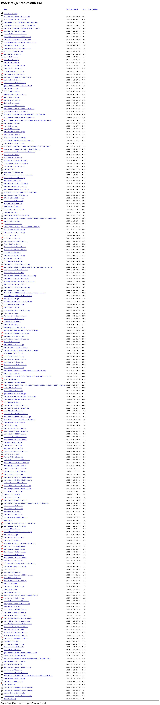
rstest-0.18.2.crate (12, 497)
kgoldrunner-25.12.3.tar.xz (15, 94)
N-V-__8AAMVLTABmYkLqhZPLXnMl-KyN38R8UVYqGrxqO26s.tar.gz (28, 120)
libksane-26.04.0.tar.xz (14, 368)
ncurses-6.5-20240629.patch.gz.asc (18, 687)
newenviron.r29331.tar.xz (14, 679)
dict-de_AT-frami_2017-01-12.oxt (17, 77)
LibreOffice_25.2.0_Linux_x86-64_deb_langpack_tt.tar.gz (27, 376)
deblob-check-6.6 (11, 212)
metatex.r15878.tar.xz (13, 670)
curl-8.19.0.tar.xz (12, 123)
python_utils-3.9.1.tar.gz (15, 471)
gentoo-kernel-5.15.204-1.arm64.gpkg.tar (21, 22)
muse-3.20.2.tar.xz (12, 373)
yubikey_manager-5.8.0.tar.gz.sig (18, 696)
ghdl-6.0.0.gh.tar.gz (12, 80)
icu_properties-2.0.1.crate (15, 440)
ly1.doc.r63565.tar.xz (13, 664)
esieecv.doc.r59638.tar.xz (15, 382)
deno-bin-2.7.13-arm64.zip (15, 31)
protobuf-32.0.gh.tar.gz (14, 71)
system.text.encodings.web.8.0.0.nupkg (20, 276)
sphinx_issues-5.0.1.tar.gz (15, 581)
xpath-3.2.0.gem (10, 584)
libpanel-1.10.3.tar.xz (13, 353)
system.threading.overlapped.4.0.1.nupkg (21, 350)
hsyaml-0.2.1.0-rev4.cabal (15, 656)
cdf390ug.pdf (9, 169)
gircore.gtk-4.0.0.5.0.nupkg (15, 161)
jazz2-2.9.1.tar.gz (12, 97)
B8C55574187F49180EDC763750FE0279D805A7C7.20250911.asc (27, 658)
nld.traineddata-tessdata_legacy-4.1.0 (20, 43)
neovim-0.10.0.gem (11, 454)
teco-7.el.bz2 (9, 569)
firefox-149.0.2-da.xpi (13, 261)
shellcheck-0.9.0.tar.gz (14, 319)
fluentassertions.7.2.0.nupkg (16, 163)
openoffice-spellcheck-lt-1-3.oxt (18, 296)
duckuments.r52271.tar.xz (14, 255)
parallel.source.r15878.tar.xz (16, 601)
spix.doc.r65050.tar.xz (13, 172)
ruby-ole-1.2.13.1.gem (13, 445)
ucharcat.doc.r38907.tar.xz (15, 359)
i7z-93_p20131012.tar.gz (14, 198)
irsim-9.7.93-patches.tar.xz (15, 632)
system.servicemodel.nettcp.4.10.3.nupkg (21, 330)
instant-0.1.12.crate (12, 650)
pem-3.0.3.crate (10, 589)
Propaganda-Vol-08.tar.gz (14, 178)
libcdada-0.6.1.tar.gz (13, 158)
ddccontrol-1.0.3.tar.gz (14, 345)
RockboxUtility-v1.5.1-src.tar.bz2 (18, 175)
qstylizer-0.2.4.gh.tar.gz (15, 546)
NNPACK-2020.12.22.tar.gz (14, 327)
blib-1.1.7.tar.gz (11, 235)
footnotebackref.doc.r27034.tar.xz (18, 399)
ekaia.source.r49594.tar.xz (15, 609)
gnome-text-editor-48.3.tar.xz (16, 215)
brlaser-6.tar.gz (11, 535)
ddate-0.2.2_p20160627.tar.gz (16, 638)
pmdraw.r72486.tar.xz (12, 641)
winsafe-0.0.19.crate (12, 253)
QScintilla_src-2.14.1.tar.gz (16, 112)
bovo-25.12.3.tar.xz (12, 325)
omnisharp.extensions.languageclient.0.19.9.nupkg (25, 371)
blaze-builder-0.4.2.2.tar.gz (16, 431)
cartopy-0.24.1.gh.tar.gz (14, 66)
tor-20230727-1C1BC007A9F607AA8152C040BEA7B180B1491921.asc (28, 676)
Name (5, 9)
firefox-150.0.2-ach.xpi (14, 304)
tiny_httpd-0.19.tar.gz (13, 411)
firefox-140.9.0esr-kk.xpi (15, 247)
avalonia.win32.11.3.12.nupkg (16, 184)
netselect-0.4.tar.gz (12, 540)
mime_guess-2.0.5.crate (13, 506)
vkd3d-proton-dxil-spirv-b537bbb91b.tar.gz (22, 227)
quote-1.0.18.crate (12, 494)
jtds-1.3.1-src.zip (12, 103)
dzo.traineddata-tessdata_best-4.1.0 (19, 109)
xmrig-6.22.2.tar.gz (12, 135)
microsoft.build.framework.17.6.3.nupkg (20, 192)
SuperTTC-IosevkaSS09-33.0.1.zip (17, 40)
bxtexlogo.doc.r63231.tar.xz (15, 241)
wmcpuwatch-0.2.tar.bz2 (13, 448)
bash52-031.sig (10, 699)
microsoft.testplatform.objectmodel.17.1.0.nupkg (24, 114)
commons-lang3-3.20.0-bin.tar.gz (17, 48)
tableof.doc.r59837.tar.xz (15, 434)
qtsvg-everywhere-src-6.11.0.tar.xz (18, 140)
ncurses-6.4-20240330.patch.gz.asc (18, 690)
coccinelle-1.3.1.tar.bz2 (14, 143)
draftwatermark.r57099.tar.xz (16, 673)
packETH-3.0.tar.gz (12, 307)
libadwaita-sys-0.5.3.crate (15, 526)
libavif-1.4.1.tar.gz (12, 54)
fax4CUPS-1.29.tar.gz (12, 578)
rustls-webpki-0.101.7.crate (15, 348)
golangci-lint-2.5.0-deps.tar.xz (17, 37)
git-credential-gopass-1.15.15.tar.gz (19, 563)
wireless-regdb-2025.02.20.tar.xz (18, 480)
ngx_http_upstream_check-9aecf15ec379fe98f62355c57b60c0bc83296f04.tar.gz (35, 385)
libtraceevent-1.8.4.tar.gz (15, 365)
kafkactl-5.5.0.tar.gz (13, 388)
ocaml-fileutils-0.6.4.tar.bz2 (16, 463)
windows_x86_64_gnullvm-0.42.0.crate (19, 281)
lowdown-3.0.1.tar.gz (12, 207)
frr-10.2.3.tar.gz (11, 60)
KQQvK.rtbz (8, 520)
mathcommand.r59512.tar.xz (15, 661)
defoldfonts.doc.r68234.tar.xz (16, 339)
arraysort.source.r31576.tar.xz (17, 604)
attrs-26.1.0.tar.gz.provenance (17, 621)
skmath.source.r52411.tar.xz (15, 635)
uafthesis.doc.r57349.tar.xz (15, 483)
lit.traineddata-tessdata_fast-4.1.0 (19, 117)
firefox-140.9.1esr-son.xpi (15, 316)
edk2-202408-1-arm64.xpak (14, 132)
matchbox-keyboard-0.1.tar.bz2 (16, 408)
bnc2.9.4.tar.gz (10, 425)
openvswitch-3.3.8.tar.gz (14, 74)
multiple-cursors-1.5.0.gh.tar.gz (18, 477)
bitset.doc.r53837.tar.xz (14, 230)
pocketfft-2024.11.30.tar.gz (15, 500)
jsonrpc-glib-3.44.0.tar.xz (15, 466)
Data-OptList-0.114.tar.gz (15, 552)
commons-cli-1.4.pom (12, 607)
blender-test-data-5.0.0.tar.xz (17, 17)
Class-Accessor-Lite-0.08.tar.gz (17, 486)
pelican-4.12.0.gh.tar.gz (14, 166)
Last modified (72, 9)
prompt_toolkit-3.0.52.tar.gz (16, 270)
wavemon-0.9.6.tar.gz (12, 322)
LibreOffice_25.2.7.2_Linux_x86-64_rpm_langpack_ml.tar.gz (28, 267)
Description (93, 9)
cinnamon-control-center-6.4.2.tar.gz (19, 152)
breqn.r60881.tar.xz (12, 529)
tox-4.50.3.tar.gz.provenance (16, 627)
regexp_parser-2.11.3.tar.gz (15, 405)
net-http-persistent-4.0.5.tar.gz (18, 532)
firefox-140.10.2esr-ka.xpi (15, 250)
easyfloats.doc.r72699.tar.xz (16, 195)
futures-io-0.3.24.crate (14, 630)
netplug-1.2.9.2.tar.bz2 (14, 538)
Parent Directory (11, 14)
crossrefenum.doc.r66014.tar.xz (17, 310)
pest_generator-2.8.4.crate (15, 558)
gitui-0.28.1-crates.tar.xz (15, 34)
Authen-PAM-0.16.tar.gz (13, 457)
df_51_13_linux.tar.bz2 (13, 51)
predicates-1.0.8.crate (13, 509)
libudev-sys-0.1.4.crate (14, 647)
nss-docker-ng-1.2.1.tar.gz (15, 566)
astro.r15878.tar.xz (12, 592)
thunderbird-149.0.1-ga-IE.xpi (16, 278)
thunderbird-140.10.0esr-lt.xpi (17, 264)
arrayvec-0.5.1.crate (12, 512)
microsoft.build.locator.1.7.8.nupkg (19, 420)
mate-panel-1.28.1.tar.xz (14, 106)
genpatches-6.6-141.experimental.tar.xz (20, 653)
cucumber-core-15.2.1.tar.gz (15, 336)
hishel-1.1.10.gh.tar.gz (14, 209)
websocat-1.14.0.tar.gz (13, 362)
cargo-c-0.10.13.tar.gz (13, 474)
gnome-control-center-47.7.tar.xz (18, 86)
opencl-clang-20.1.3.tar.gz (15, 468)
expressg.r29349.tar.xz (13, 561)
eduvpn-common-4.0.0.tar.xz (15, 186)
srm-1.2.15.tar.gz (11, 379)
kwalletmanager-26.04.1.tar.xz (16, 189)
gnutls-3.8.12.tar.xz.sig (14, 693)
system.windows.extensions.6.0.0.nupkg (20, 396)
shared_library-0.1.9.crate (15, 615)
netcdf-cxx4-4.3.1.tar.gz (14, 232)
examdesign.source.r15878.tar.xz (17, 489)
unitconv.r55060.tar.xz (13, 681)
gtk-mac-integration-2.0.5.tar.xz (18, 302)
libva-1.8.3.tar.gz (12, 342)
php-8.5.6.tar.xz (11, 57)
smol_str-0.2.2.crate (12, 572)
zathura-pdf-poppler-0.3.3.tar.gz (18, 618)
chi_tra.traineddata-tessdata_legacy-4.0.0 (22, 28)
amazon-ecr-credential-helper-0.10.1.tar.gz (22, 149)
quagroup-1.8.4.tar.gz (13, 224)
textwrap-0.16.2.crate (13, 443)
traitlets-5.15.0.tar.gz (14, 356)
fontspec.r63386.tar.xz (13, 514)
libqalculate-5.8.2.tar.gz (15, 137)
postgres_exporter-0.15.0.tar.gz (17, 417)
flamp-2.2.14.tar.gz (12, 238)
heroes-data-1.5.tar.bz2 (14, 273)
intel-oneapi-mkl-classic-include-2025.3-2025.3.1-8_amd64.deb (30, 218)
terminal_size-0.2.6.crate (15, 612)
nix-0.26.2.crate (11, 313)
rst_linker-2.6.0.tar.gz (14, 598)
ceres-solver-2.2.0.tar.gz (15, 83)
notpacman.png (9, 684)
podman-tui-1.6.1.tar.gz (14, 45)
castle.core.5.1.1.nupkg (14, 201)
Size (84, 9)
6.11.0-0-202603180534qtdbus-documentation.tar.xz (25, 293)
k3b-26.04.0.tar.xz (12, 63)
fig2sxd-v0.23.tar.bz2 (13, 204)
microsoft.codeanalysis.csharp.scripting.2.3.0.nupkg (26, 503)
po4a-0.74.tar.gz (11, 89)
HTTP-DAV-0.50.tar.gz (12, 402)
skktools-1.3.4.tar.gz (13, 258)
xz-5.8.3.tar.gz (10, 126)
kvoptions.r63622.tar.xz (14, 644)
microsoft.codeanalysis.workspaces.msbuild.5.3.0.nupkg (27, 146)
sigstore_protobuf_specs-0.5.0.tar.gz (19, 543)
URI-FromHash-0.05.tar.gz (14, 549)
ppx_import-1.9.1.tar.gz (14, 586)
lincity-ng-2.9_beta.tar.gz (15, 19)
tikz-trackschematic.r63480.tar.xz (18, 575)
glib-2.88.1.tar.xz (12, 91)
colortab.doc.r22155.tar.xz (15, 437)
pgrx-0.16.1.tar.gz (12, 129)
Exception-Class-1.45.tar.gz (15, 451)
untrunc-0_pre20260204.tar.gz (16, 414)
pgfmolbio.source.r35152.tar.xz (17, 460)
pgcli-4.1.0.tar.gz (12, 221)
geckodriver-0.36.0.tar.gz (15, 394)
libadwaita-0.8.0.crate (13, 391)
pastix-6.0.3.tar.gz (12, 155)
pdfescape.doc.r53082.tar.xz (15, 290)
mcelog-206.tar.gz (11, 299)
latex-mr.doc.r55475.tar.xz (15, 284)
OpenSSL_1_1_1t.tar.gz (13, 68)
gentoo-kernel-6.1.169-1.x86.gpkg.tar (19, 25)
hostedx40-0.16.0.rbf (12, 181)
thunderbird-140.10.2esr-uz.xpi (17, 287)
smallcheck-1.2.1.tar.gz (14, 555)
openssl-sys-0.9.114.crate (15, 428)
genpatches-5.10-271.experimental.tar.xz (21, 595)
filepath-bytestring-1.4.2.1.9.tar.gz (19, 523)
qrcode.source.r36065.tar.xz (15, 517)
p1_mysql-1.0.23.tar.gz (13, 491)
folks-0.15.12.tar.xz (12, 244)
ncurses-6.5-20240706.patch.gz (16, 333)
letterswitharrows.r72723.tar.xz (17, 667)
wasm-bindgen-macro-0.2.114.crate (18, 624)
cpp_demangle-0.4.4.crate (14, 422)
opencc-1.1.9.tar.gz (12, 100)
